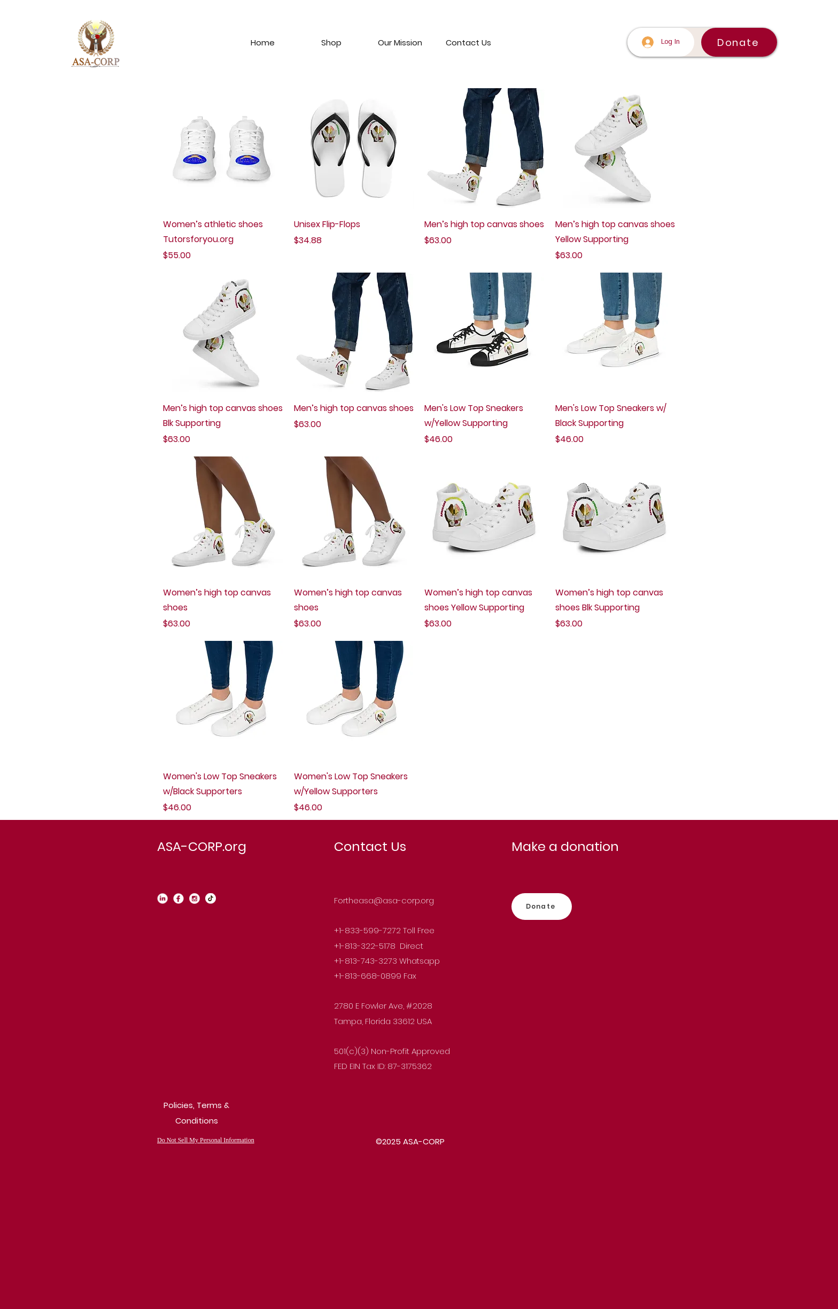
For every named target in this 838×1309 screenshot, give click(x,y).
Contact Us (370, 846)
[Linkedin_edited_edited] (162, 898)
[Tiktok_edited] (210, 898)
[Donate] (739, 42)
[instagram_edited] (194, 898)
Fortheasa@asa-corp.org (384, 900)
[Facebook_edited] (178, 898)
